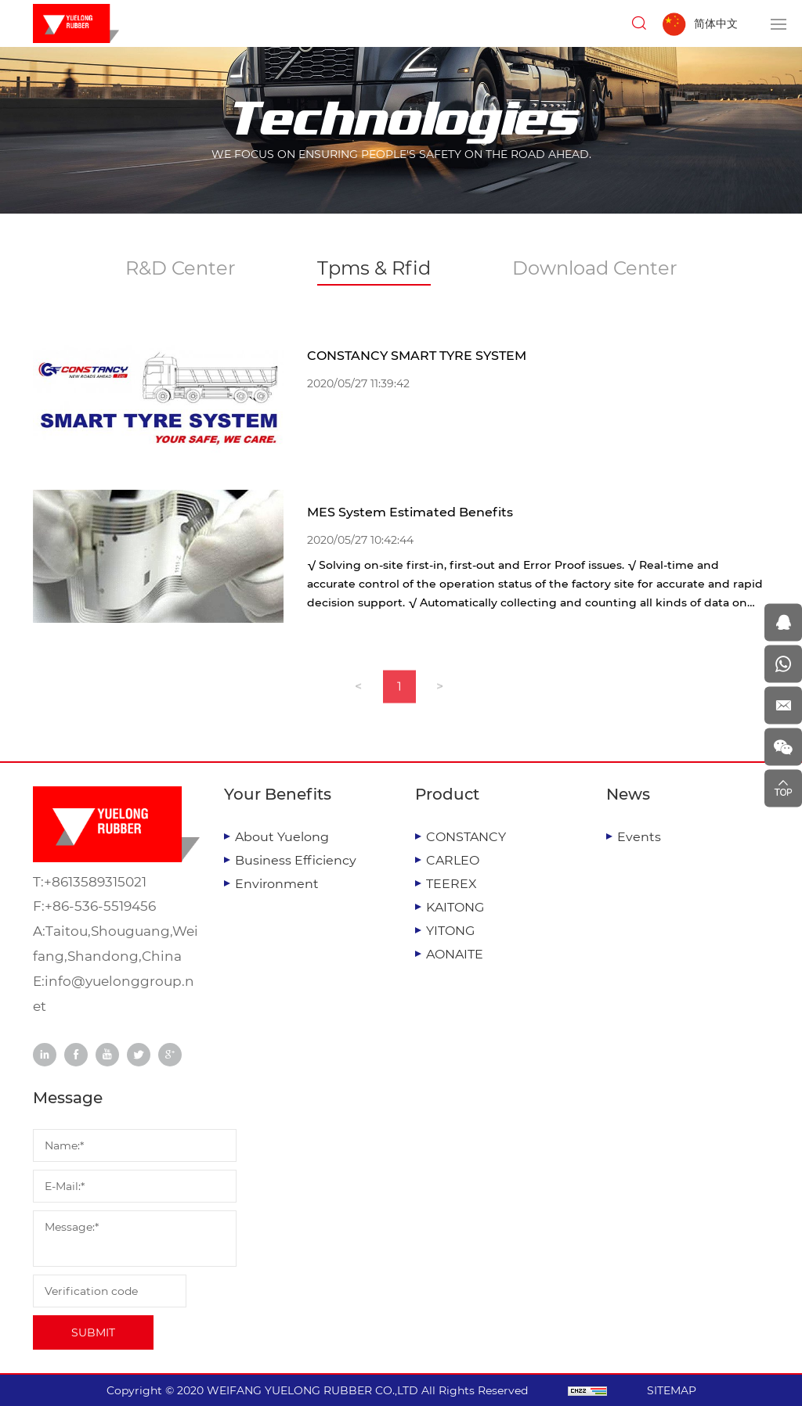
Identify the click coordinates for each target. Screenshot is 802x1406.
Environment (277, 883)
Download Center (594, 268)
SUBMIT (93, 1332)
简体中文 (716, 23)
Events (639, 836)
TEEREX (451, 883)
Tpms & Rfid (374, 268)
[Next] (440, 697)
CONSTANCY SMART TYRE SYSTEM (416, 355)
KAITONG (455, 907)
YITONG (450, 930)
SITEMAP (671, 1390)
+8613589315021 (95, 882)
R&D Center (180, 268)
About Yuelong (282, 836)
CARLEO (452, 860)
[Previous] (358, 697)
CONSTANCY (466, 836)
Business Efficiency (295, 860)
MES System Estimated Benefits (410, 512)
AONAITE (454, 954)
